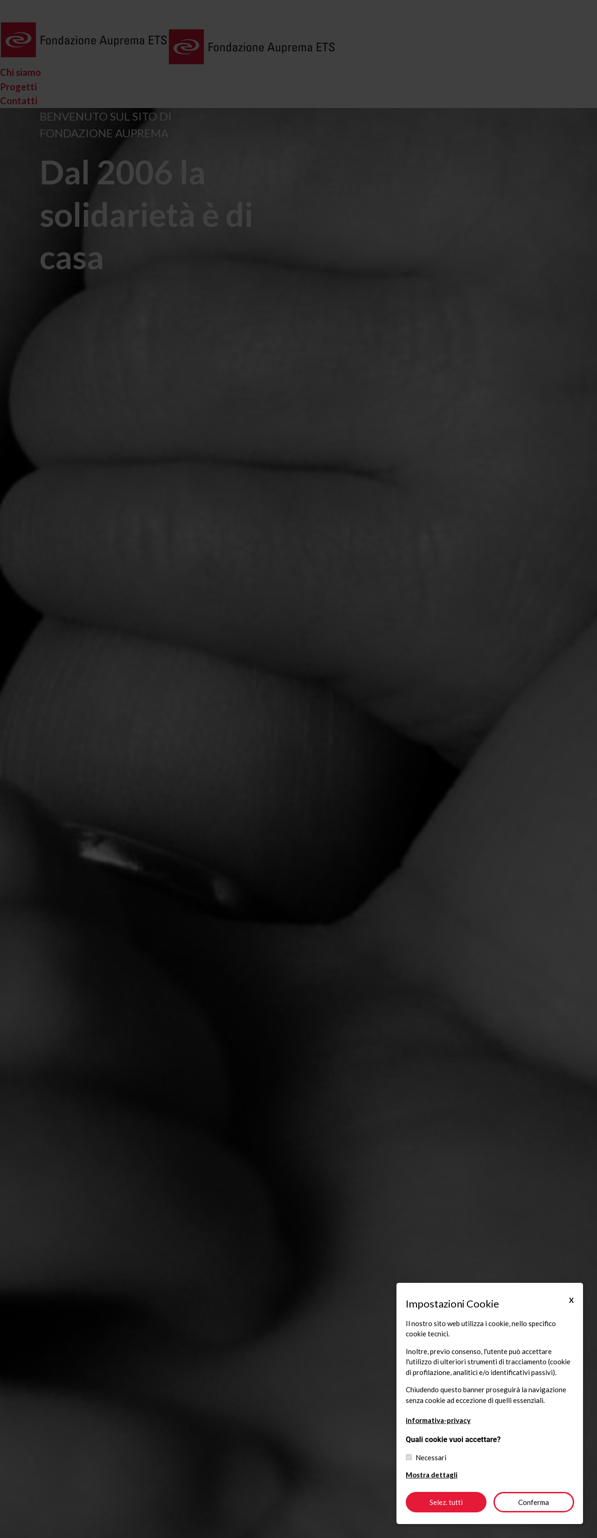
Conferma (533, 1502)
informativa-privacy (438, 1420)
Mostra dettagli (432, 1474)
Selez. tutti (446, 1502)
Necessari (431, 1457)
